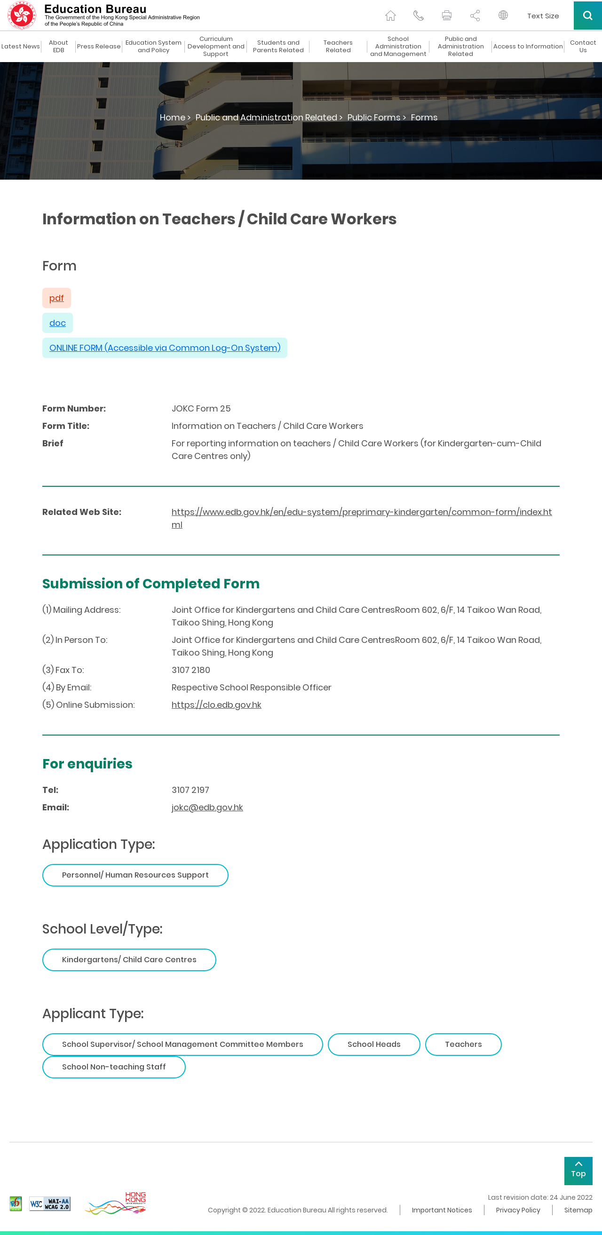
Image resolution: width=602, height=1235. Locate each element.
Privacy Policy (518, 1210)
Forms (424, 117)
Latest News (20, 46)
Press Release (99, 46)
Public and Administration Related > (269, 117)
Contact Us (583, 46)
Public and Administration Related (461, 46)
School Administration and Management (398, 46)
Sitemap (578, 1210)
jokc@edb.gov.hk (207, 807)
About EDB (58, 46)
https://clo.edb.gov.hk (216, 705)
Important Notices (442, 1210)
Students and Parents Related (278, 46)
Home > (175, 117)
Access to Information (528, 46)
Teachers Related (338, 46)
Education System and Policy (154, 46)
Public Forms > (377, 117)
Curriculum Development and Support (216, 46)
